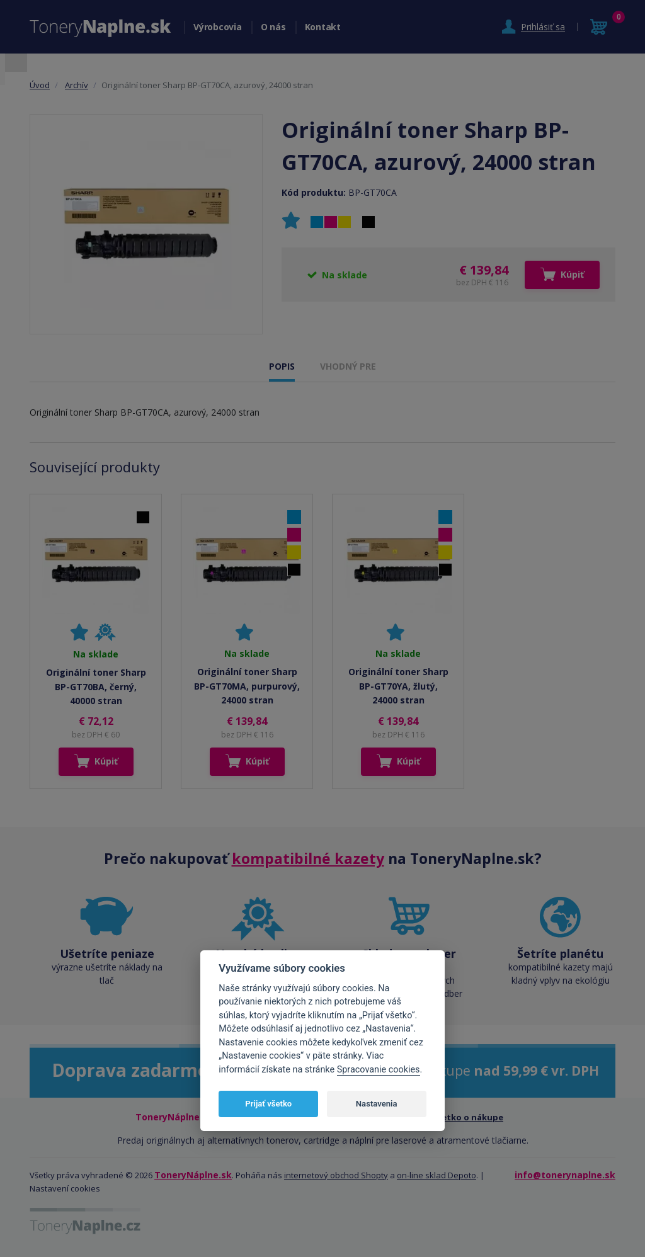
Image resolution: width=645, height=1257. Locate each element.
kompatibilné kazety (308, 858)
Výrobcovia (217, 27)
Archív (76, 85)
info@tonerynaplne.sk (565, 1175)
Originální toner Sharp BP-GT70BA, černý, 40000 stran (96, 686)
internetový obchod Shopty (336, 1175)
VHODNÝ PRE (348, 366)
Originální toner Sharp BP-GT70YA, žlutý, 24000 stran (398, 686)
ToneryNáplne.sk (193, 1175)
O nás (273, 27)
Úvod (40, 85)
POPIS (282, 366)
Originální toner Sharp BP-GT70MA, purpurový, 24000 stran (247, 686)
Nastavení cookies (65, 1188)
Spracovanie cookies (378, 1069)
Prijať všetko (268, 1103)
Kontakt (323, 27)
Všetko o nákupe (468, 1117)
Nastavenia (376, 1103)
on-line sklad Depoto (436, 1175)
